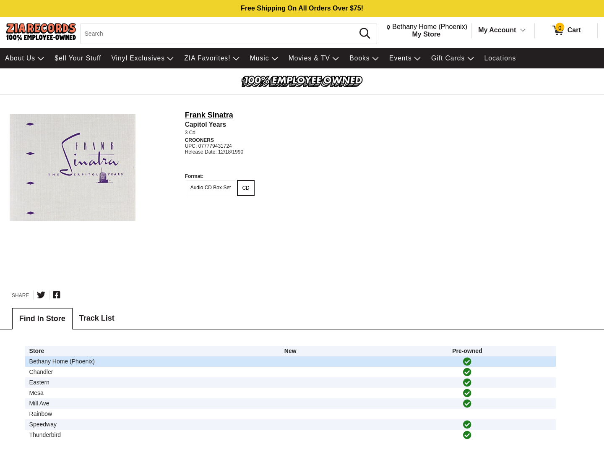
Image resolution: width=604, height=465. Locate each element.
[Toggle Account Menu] (523, 31)
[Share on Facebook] (56, 295)
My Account (497, 30)
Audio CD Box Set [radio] (210, 188)
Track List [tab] (97, 318)
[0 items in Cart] (566, 30)
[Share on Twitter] (41, 295)
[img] (467, 362)
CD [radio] (245, 188)
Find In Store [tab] (42, 318)
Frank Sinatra (209, 115)
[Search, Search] (219, 34)
